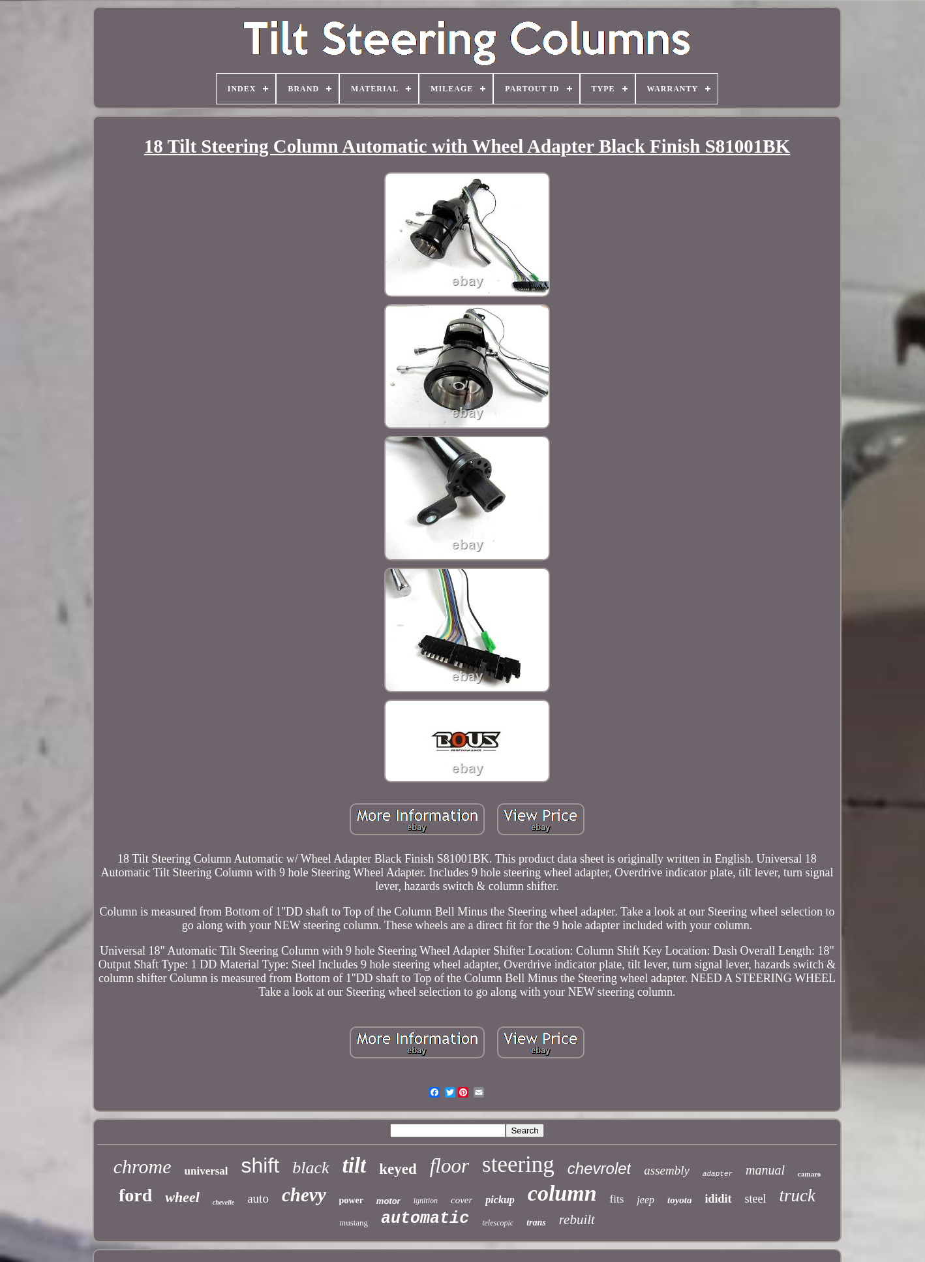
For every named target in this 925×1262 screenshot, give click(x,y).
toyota (679, 1200)
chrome (143, 1166)
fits (617, 1199)
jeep (645, 1199)
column (562, 1193)
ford (135, 1195)
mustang (353, 1222)
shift (260, 1165)
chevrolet (599, 1168)
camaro (809, 1174)
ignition (426, 1200)
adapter (718, 1174)
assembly (667, 1170)
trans (536, 1222)
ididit (718, 1198)
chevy (304, 1194)
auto (258, 1198)
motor (388, 1201)
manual (765, 1170)
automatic (425, 1218)
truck (797, 1195)
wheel (182, 1197)
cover (461, 1200)
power (351, 1200)
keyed (398, 1169)
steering (518, 1164)
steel (755, 1198)
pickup (499, 1199)
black (310, 1167)
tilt (354, 1165)
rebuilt (577, 1219)
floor (449, 1165)
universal (206, 1171)
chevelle (223, 1202)
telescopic (497, 1222)
